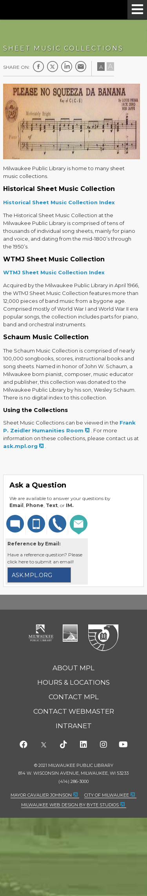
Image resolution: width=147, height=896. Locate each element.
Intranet (74, 726)
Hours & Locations (73, 682)
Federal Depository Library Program (102, 638)
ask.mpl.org (20, 446)
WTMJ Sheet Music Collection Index (54, 272)
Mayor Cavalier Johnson (41, 795)
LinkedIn (66, 66)
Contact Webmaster (73, 711)
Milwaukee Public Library (39, 9)
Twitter (52, 66)
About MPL (73, 668)
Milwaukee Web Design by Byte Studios (70, 805)
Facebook (38, 66)
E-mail (80, 66)
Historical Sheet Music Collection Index (59, 202)
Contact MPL (74, 697)
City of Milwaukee (70, 633)
